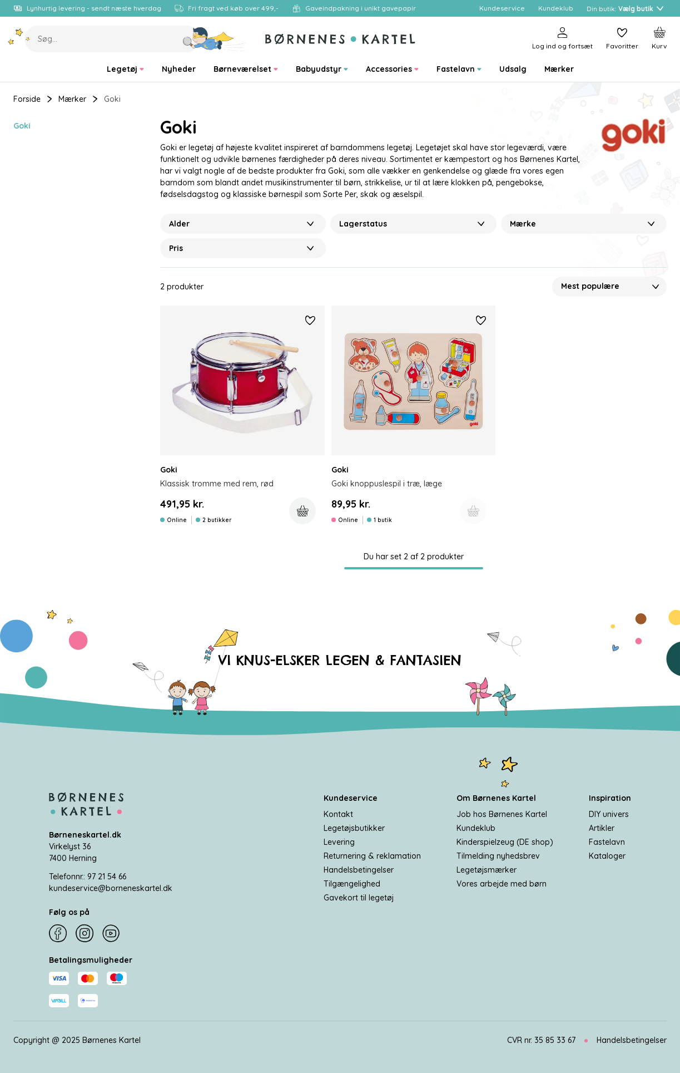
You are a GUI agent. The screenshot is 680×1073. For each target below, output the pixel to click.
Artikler (601, 828)
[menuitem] (125, 69)
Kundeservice (351, 798)
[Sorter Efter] (609, 287)
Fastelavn (607, 842)
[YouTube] (111, 933)
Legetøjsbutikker (354, 828)
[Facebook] (58, 933)
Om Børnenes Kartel (496, 798)
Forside (27, 99)
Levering (339, 842)
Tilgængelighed (352, 884)
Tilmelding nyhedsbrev (498, 856)
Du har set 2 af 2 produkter (414, 557)
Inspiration (610, 798)
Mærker (72, 99)
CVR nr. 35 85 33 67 (541, 1040)
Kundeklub (475, 828)
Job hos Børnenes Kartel (501, 814)
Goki (22, 126)
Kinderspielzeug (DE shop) (504, 842)
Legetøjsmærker (486, 870)
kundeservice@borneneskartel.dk (110, 888)
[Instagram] (84, 933)
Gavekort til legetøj (359, 898)
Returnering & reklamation (372, 856)
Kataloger (607, 856)
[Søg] (215, 39)
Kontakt (338, 814)
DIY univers (609, 814)
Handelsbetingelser (359, 870)
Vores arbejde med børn (501, 884)
